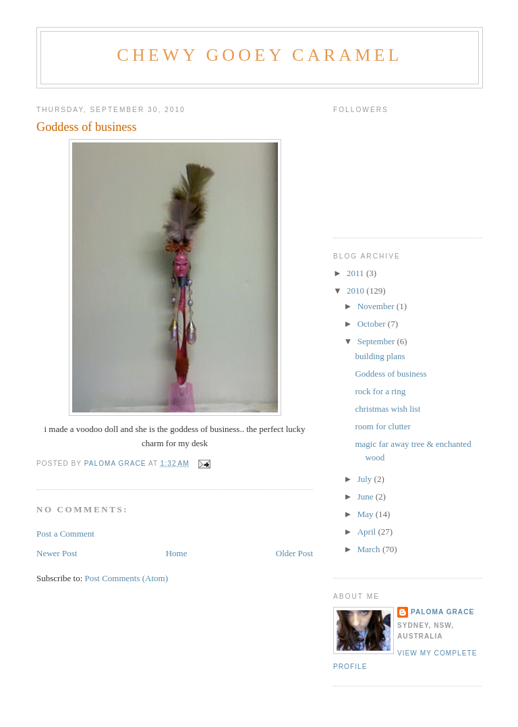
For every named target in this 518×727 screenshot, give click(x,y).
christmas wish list (387, 409)
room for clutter (382, 426)
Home (177, 553)
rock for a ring (380, 391)
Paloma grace (442, 612)
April (367, 532)
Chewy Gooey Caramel (259, 55)
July (365, 479)
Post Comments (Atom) (127, 578)
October (372, 324)
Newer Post (56, 553)
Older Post (294, 553)
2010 (356, 291)
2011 (356, 273)
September (377, 341)
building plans (380, 356)
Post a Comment (65, 534)
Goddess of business (390, 374)
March (369, 549)
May (366, 514)
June (366, 496)
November (377, 306)
